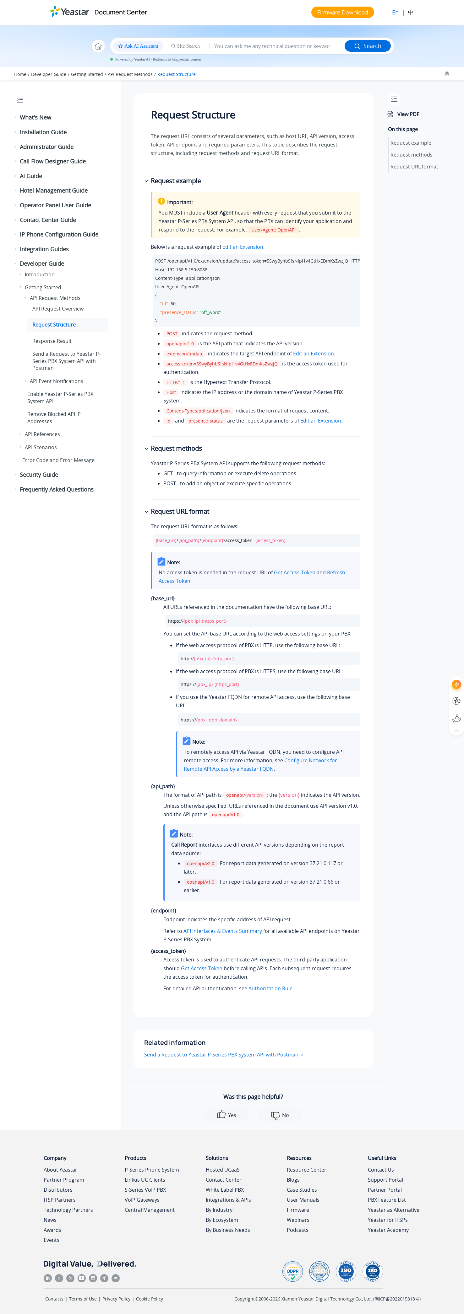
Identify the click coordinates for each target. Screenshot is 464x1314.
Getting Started (87, 74)
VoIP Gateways (142, 1199)
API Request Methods (130, 74)
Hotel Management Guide (54, 190)
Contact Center (224, 1179)
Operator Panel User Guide (55, 205)
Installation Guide (43, 132)
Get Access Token (294, 572)
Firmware (298, 1209)
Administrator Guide (47, 147)
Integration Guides (44, 249)
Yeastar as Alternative (393, 1209)
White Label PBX (225, 1189)
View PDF (408, 114)
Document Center (121, 12)
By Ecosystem (222, 1219)
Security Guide (39, 474)
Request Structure (176, 74)
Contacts (54, 1299)
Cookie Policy (149, 1299)
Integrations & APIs (228, 1199)
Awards (52, 1229)
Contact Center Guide (48, 220)
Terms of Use (83, 1299)
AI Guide (31, 176)
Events (51, 1240)
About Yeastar (60, 1169)
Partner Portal (385, 1189)
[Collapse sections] (447, 73)
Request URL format (414, 166)
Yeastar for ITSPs (388, 1219)
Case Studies (302, 1189)
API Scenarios (41, 447)
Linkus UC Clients (145, 1179)
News (50, 1219)
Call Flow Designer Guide (53, 161)
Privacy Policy (116, 1299)
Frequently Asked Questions (57, 489)
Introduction (40, 274)
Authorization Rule (270, 988)
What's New (35, 117)
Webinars (298, 1219)
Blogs (293, 1179)
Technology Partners (68, 1209)
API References (42, 434)
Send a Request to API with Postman (66, 360)
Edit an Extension (242, 246)
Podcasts (297, 1229)
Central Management (150, 1209)
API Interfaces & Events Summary (222, 931)
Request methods (411, 154)
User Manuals (303, 1199)
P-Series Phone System (152, 1169)
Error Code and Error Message (58, 460)
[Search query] (277, 46)
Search (367, 46)
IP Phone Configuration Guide (59, 234)
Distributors (58, 1189)
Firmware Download (342, 12)
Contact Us (381, 1169)
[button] (16, 117)
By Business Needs (228, 1229)
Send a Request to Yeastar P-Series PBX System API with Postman (221, 1054)
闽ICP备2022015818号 (396, 1299)
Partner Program (64, 1179)
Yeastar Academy (388, 1229)
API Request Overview (58, 308)
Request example (410, 142)
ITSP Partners (60, 1199)
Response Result (52, 341)
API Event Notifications (56, 381)
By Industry (219, 1209)
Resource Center (306, 1169)
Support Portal (385, 1179)
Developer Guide (48, 74)
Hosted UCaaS (223, 1169)
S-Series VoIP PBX (145, 1189)
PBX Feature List (387, 1199)
